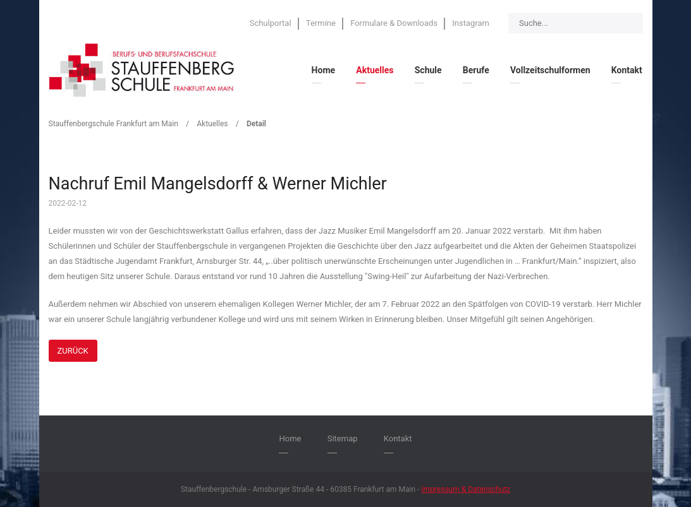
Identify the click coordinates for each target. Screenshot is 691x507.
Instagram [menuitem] (470, 23)
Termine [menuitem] (321, 23)
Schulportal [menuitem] (270, 23)
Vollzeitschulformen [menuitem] (550, 70)
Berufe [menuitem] (476, 70)
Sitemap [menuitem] (342, 438)
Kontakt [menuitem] (626, 70)
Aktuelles (212, 123)
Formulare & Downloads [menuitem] (393, 23)
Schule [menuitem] (428, 70)
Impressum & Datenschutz (465, 489)
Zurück (73, 350)
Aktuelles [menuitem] (374, 70)
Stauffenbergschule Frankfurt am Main (113, 123)
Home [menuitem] (323, 70)
